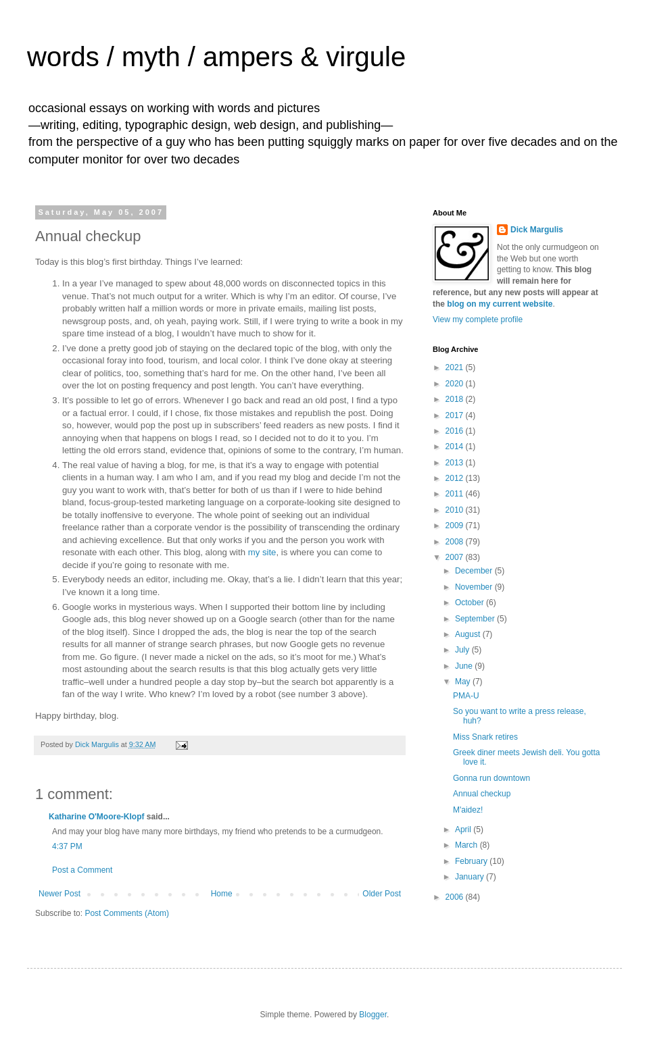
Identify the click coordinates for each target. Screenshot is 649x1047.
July (463, 650)
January (470, 877)
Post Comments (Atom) (127, 913)
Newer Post (59, 893)
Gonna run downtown (491, 778)
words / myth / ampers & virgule (216, 57)
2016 (456, 431)
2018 (456, 399)
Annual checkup (481, 793)
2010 (456, 510)
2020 (456, 383)
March (467, 845)
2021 (456, 367)
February (472, 861)
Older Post (381, 893)
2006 (456, 897)
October (470, 602)
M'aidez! (468, 810)
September (476, 618)
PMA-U (466, 695)
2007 (456, 557)
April (464, 829)
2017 (456, 415)
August (469, 634)
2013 (456, 462)
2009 (456, 525)
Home (222, 893)
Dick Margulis (536, 229)
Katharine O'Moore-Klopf (97, 816)
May (464, 681)
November (475, 587)
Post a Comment (82, 870)
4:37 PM (67, 846)
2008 (456, 541)
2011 (456, 494)
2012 (456, 478)
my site (262, 552)
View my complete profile (478, 319)
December (475, 571)
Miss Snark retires (485, 737)
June (465, 666)
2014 (456, 446)
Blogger (373, 1014)
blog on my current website (499, 304)
